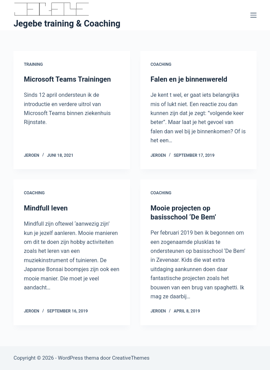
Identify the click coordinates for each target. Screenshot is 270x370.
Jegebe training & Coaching (66, 24)
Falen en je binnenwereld (189, 79)
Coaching (161, 64)
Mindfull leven (46, 208)
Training (33, 64)
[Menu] (253, 15)
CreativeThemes (131, 358)
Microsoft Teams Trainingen (67, 79)
